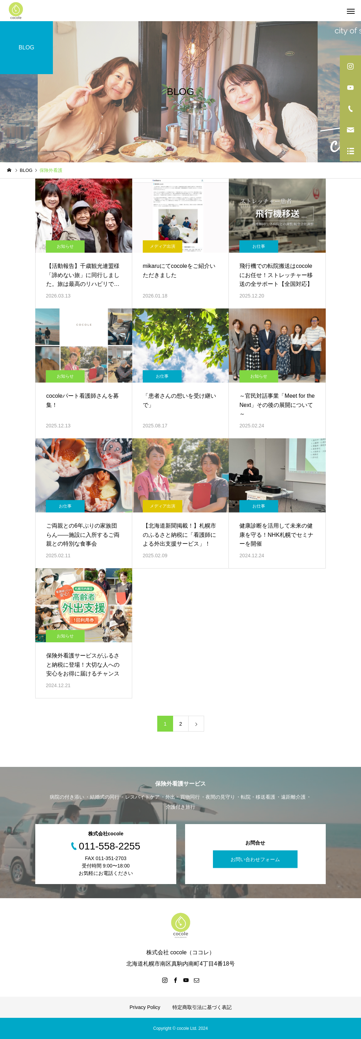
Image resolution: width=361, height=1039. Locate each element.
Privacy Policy (144, 1007)
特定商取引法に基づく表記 (202, 1007)
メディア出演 (162, 246)
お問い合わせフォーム (255, 859)
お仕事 (258, 246)
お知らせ (65, 246)
